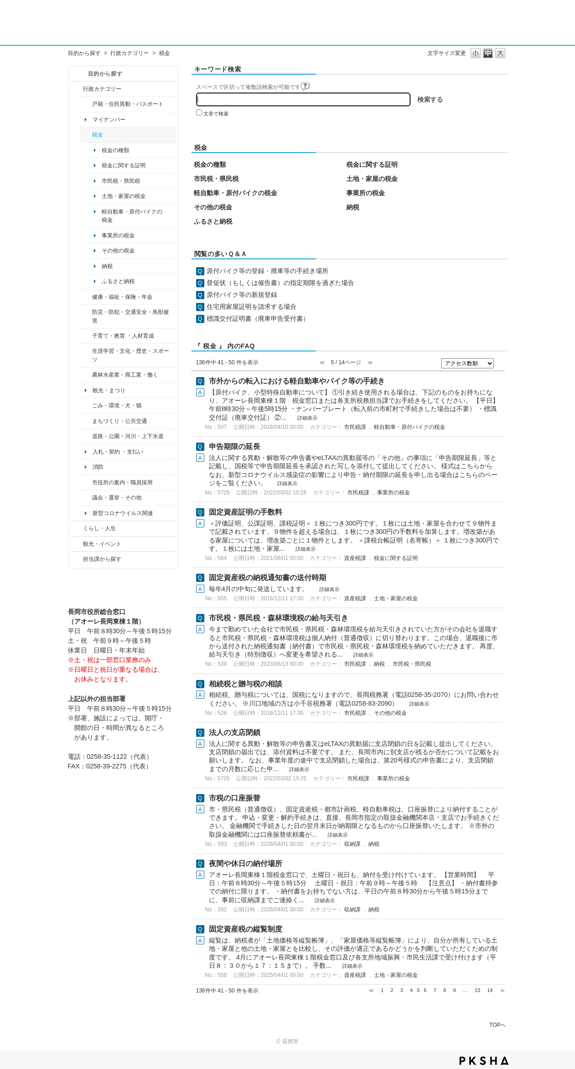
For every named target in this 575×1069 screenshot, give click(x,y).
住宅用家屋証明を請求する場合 (251, 306)
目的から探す (84, 53)
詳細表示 (307, 418)
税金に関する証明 (124, 165)
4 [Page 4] (411, 990)
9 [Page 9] (454, 990)
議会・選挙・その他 (117, 497)
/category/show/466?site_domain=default (86, 497)
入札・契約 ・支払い (118, 452)
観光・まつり (109, 390)
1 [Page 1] (382, 990)
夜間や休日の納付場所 (245, 863)
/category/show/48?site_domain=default (86, 336)
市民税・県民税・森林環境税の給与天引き (278, 618)
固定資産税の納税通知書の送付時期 (267, 577)
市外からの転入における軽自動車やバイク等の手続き (297, 381)
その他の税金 (118, 250)
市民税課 (355, 427)
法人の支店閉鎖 (234, 732)
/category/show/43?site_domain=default (86, 355)
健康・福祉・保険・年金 (122, 297)
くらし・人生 (99, 528)
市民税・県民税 (121, 181)
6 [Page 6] (425, 990)
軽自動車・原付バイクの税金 (132, 215)
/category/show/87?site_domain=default (86, 436)
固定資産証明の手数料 (245, 512)
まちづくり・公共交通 (119, 421)
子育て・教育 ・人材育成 (123, 336)
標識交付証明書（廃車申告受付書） (258, 318)
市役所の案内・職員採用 (122, 482)
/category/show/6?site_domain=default (86, 421)
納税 (107, 266)
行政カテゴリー (129, 53)
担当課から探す (102, 559)
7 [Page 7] (434, 990)
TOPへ (497, 1025)
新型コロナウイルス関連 (123, 513)
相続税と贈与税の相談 (245, 684)
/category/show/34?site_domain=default (86, 375)
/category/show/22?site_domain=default (86, 405)
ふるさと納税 (118, 281)
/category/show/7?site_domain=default (86, 104)
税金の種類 (115, 150)
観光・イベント (102, 544)
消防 (98, 467)
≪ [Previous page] (371, 990)
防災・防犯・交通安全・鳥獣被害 (130, 316)
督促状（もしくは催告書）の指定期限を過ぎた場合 (280, 282)
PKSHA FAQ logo (484, 1061)
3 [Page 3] (401, 990)
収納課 (352, 844)
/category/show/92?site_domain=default (86, 135)
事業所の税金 (118, 235)
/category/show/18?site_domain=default (77, 544)
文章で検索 (216, 113)
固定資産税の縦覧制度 (245, 929)
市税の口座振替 (234, 798)
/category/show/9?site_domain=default (77, 559)
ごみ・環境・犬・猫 (117, 405)
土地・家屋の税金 (124, 196)
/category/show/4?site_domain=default (86, 297)
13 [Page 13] (477, 990)
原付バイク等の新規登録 (242, 294)
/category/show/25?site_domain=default (86, 316)
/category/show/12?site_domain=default (77, 528)
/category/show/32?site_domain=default (86, 482)
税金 (97, 135)
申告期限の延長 (234, 446)
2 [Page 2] (391, 990)
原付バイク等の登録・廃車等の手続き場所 (268, 270)
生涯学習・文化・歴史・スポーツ (130, 355)
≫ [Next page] (502, 990)
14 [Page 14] (490, 990)
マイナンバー (109, 119)
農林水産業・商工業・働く (125, 375)
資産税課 (355, 558)
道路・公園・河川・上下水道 (128, 436)
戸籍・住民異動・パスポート (128, 104)
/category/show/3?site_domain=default (77, 89)
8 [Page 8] (444, 990)
